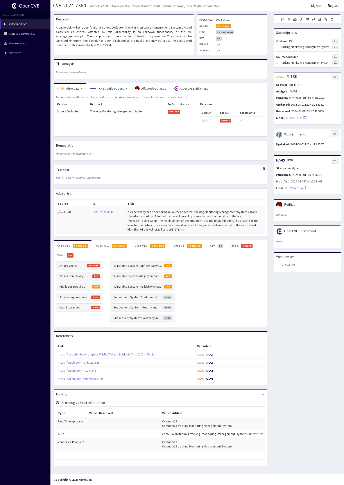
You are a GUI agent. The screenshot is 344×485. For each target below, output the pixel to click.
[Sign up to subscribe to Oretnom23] (335, 41)
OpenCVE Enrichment (191, 88)
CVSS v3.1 (111, 245)
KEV (216, 245)
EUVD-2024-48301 (104, 212)
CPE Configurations (108, 88)
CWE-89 (290, 265)
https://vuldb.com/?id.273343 (77, 371)
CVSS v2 (188, 245)
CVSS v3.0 (150, 245)
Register (334, 5)
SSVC (65, 255)
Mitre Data (69, 88)
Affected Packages (150, 88)
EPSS (242, 245)
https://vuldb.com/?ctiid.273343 (78, 362)
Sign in (316, 5)
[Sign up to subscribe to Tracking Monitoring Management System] (335, 47)
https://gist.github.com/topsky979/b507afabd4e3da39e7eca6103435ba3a (106, 354)
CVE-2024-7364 (69, 5)
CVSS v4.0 (72, 245)
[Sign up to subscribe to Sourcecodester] (335, 56)
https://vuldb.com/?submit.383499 (80, 379)
